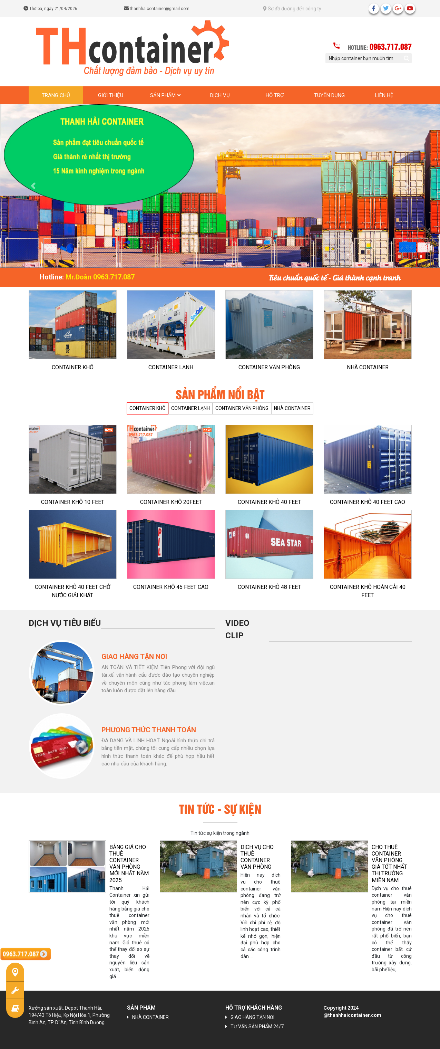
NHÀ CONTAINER (368, 367)
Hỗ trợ (275, 95)
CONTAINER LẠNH (170, 367)
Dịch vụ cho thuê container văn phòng (257, 857)
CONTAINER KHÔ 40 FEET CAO (367, 502)
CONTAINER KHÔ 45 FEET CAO (170, 587)
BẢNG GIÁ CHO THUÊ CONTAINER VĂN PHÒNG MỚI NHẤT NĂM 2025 (129, 864)
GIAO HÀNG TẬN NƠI (252, 1017)
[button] (33, 186)
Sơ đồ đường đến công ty (292, 8)
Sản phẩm (163, 95)
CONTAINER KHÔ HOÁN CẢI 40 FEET (367, 591)
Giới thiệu (110, 95)
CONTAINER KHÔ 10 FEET (72, 502)
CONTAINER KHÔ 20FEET (171, 502)
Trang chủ (56, 95)
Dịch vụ (220, 95)
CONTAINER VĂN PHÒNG (269, 367)
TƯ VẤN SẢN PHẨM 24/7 (257, 1026)
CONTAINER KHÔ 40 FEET (269, 502)
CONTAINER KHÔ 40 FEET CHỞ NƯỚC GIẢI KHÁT (72, 591)
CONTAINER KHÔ (73, 367)
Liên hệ (384, 95)
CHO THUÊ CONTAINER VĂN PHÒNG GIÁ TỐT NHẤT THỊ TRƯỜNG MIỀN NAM (389, 864)
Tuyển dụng (329, 95)
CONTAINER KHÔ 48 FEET (269, 587)
